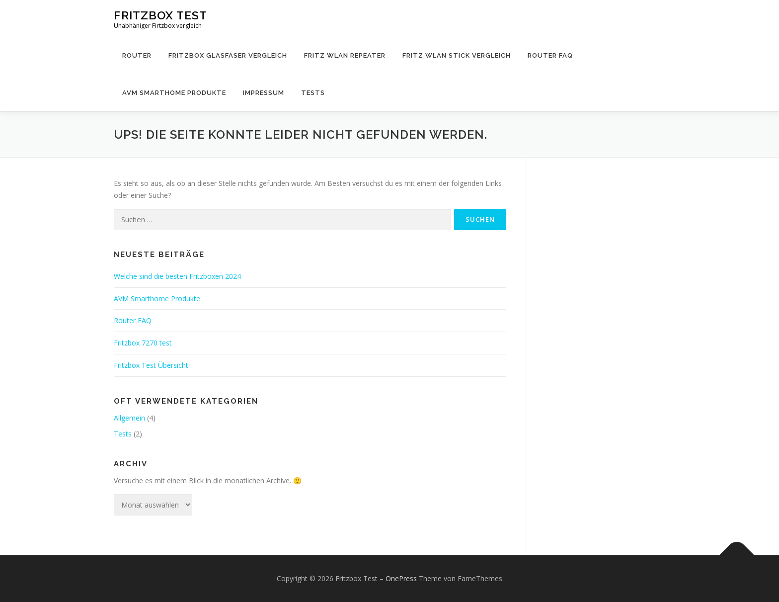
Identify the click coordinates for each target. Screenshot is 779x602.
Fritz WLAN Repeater (345, 55)
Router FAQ (550, 55)
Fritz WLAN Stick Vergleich (456, 55)
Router (137, 55)
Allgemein (129, 418)
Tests (313, 92)
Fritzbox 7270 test (143, 342)
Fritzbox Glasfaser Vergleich (227, 55)
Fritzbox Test (160, 15)
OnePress (401, 578)
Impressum (263, 92)
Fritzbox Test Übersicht (151, 365)
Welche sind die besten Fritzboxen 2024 (177, 276)
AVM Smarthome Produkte (174, 92)
